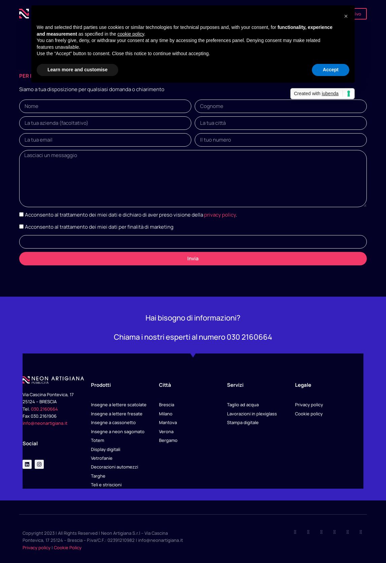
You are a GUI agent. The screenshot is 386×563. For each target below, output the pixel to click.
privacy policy (220, 214)
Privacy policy (37, 548)
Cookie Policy (68, 548)
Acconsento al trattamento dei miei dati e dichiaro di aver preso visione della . (131, 214)
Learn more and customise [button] (77, 69)
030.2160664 (44, 409)
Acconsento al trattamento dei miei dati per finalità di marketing (99, 226)
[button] (346, 16)
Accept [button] (331, 69)
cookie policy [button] (131, 34)
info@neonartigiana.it (45, 423)
